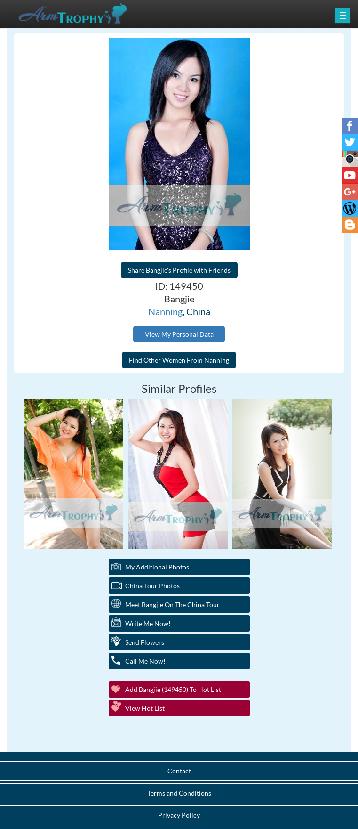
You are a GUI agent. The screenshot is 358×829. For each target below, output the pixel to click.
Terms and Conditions (179, 793)
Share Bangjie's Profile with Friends (179, 270)
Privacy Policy (179, 815)
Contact (179, 771)
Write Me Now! (148, 623)
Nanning (165, 311)
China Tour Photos (152, 586)
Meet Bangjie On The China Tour (172, 605)
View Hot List (145, 708)
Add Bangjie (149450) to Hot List (173, 689)
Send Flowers (144, 642)
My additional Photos (157, 567)
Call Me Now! (145, 661)
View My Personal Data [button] (179, 334)
